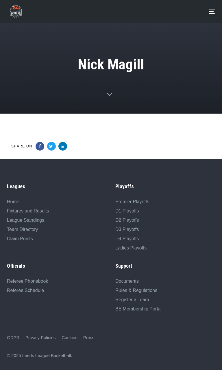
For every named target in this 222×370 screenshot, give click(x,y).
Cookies (69, 337)
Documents (127, 281)
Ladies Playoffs (131, 247)
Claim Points (20, 238)
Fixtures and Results (28, 210)
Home (13, 201)
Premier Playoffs (132, 201)
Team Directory (22, 229)
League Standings (25, 220)
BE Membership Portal (138, 308)
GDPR (13, 337)
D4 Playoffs (127, 238)
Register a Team (132, 299)
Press (88, 337)
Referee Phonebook (27, 281)
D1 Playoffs (127, 210)
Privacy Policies (40, 337)
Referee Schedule (25, 290)
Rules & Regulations (136, 290)
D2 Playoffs (127, 220)
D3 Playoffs (127, 229)
